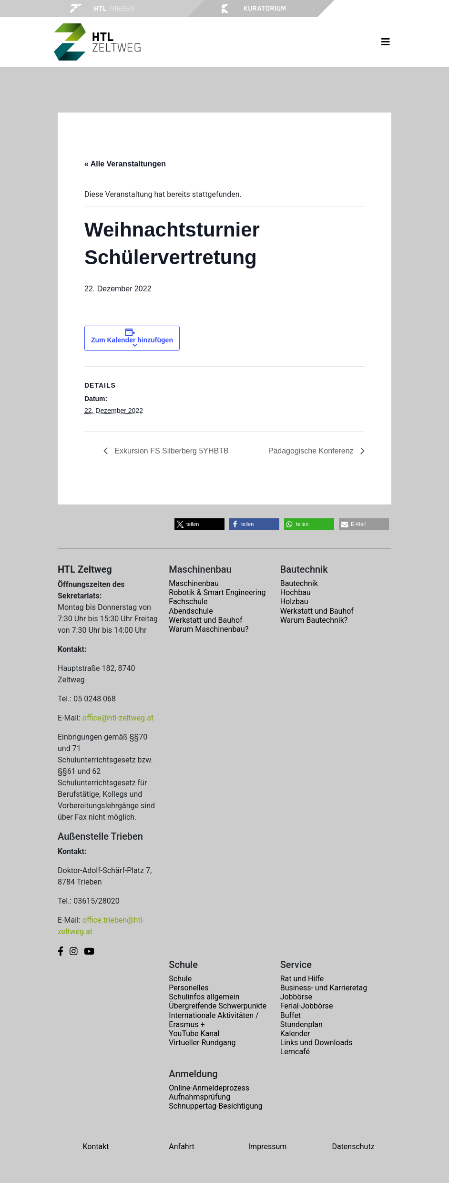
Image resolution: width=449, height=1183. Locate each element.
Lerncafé (295, 1051)
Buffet (290, 1015)
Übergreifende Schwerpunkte (217, 1005)
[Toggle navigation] (385, 42)
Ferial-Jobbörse (306, 1005)
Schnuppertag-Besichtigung (216, 1106)
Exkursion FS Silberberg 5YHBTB (170, 451)
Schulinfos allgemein (204, 996)
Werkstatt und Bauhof (205, 620)
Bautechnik (299, 583)
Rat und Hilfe (302, 978)
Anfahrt (181, 1146)
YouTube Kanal (194, 1033)
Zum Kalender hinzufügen (132, 340)
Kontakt (95, 1146)
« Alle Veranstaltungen (125, 164)
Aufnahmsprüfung (199, 1096)
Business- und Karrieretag (323, 987)
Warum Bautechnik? (314, 620)
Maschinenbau (194, 583)
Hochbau (295, 592)
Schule (180, 978)
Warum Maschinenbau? (208, 629)
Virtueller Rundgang (202, 1042)
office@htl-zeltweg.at (117, 717)
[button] (199, 524)
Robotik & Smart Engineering (217, 592)
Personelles (188, 987)
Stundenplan (301, 1024)
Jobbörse (296, 996)
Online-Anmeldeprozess (209, 1087)
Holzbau (294, 601)
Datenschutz (353, 1146)
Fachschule (188, 601)
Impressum (267, 1146)
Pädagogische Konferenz (312, 451)
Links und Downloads (316, 1042)
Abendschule (191, 611)
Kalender (295, 1033)
